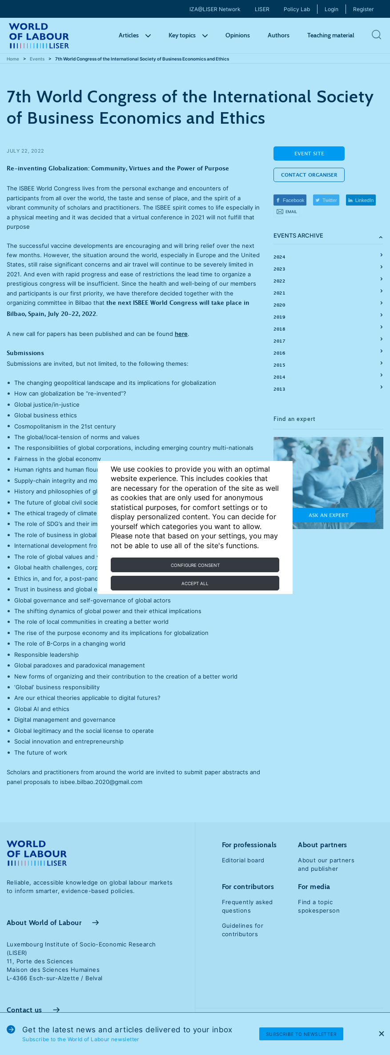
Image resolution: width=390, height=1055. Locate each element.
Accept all (195, 583)
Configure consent (195, 565)
